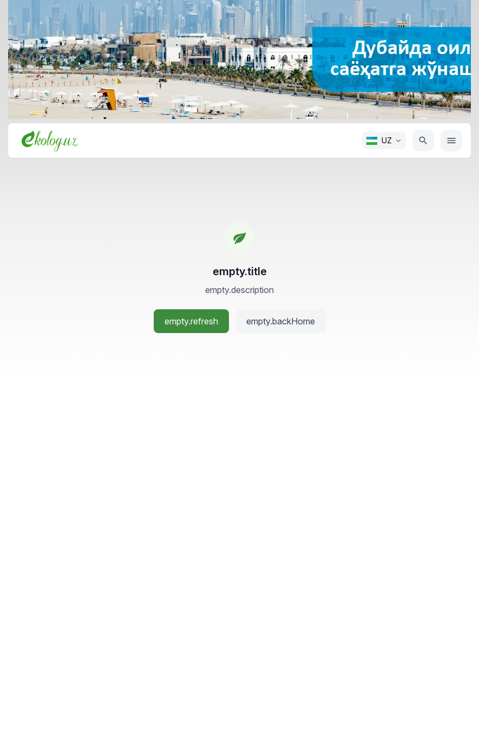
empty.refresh (191, 321)
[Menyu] (451, 140)
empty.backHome (280, 321)
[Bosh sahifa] (50, 140)
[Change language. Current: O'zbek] (384, 140)
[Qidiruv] (423, 140)
